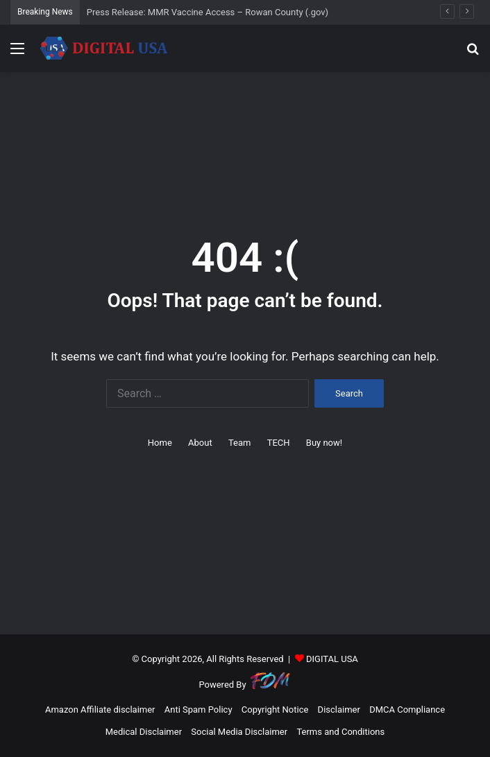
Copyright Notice (275, 709)
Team (239, 442)
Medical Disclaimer (143, 731)
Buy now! (324, 442)
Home (160, 442)
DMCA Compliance (407, 709)
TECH (278, 442)
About (200, 442)
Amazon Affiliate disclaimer (100, 709)
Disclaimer (339, 709)
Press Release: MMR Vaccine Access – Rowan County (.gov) (207, 12)
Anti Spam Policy (198, 709)
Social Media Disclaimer (239, 731)
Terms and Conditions (340, 731)
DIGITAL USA (332, 659)
